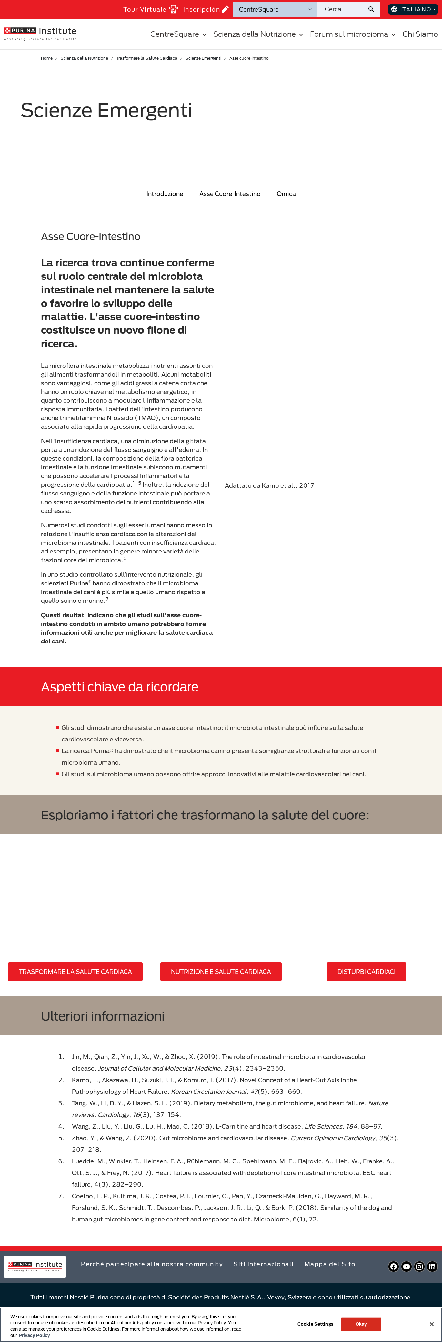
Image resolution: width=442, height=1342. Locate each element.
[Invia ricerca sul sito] (373, 9)
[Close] (432, 1324)
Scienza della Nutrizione (84, 58)
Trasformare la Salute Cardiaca (146, 58)
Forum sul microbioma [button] (353, 34)
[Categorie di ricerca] (275, 9)
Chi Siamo (420, 34)
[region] (221, 1324)
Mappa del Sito (330, 1264)
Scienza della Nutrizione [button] (259, 34)
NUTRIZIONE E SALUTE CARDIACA (221, 971)
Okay (361, 1324)
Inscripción (206, 9)
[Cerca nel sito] (342, 9)
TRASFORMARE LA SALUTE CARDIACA (75, 971)
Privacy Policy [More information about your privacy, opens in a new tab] (34, 1335)
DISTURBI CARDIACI (366, 971)
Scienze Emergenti (203, 58)
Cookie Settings (315, 1324)
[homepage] (40, 33)
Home (47, 58)
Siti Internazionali (264, 1264)
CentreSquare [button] (179, 34)
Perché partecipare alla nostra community (152, 1264)
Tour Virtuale (150, 9)
